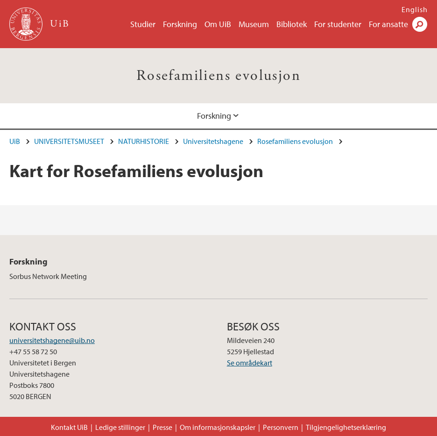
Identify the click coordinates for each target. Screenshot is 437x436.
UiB (14, 141)
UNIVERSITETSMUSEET (69, 141)
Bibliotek (291, 24)
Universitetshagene (213, 141)
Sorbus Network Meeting (48, 276)
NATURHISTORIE (143, 141)
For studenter (337, 24)
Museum (254, 24)
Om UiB (217, 24)
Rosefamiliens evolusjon (218, 75)
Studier (142, 24)
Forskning (180, 24)
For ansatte (388, 24)
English (415, 9)
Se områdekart (249, 362)
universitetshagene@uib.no (52, 340)
